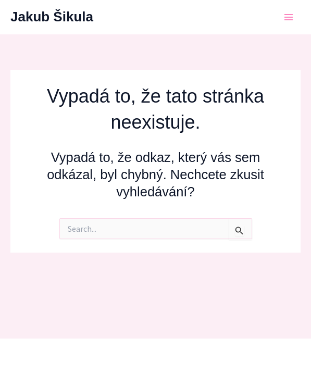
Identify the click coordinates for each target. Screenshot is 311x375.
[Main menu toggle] (289, 17)
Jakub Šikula (51, 16)
